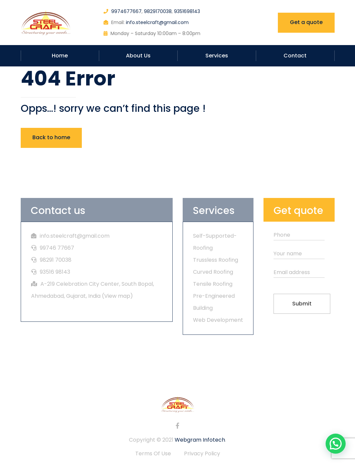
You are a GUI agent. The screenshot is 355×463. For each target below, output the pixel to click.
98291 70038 (55, 260)
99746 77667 (57, 248)
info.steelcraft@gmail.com (157, 22)
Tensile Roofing (212, 284)
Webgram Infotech (200, 440)
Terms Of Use (153, 453)
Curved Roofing (213, 272)
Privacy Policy (202, 453)
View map (117, 296)
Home (60, 55)
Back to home (51, 137)
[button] (336, 444)
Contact (295, 55)
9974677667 (126, 11)
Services (216, 55)
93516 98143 (55, 272)
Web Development (218, 320)
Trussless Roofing (215, 260)
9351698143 (187, 11)
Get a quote (306, 22)
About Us (138, 55)
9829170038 (158, 11)
